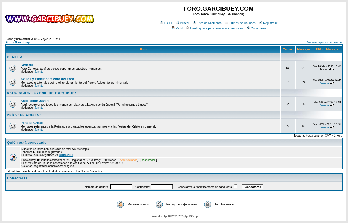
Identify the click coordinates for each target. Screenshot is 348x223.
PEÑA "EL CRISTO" (24, 115)
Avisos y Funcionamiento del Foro (47, 79)
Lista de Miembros (207, 23)
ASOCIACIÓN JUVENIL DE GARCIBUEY (42, 93)
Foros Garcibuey (18, 42)
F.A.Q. (166, 23)
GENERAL (16, 57)
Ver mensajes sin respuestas (324, 42)
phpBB (166, 216)
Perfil (177, 28)
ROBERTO (66, 155)
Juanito (38, 71)
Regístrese (268, 23)
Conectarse (256, 28)
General (27, 65)
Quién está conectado (27, 143)
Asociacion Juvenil (35, 101)
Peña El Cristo (32, 123)
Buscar (182, 23)
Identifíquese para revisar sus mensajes (214, 28)
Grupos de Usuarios (240, 23)
